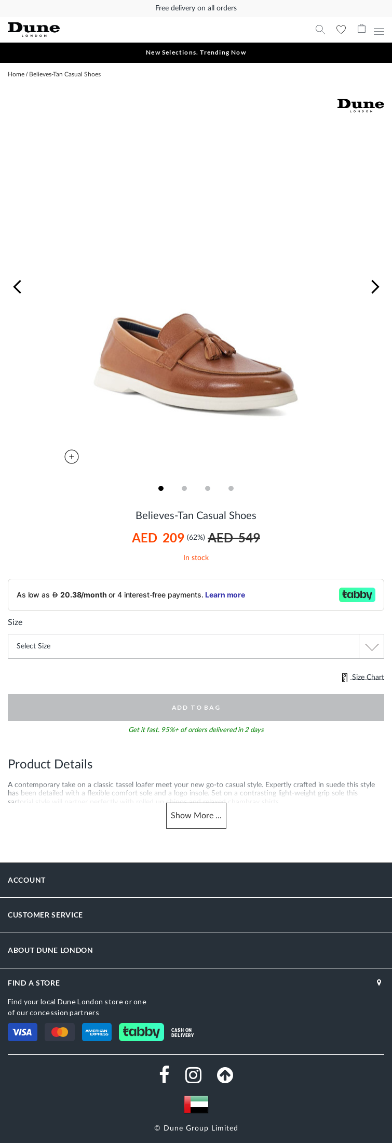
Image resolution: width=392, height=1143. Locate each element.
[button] (17, 287)
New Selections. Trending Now (196, 52)
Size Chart (363, 677)
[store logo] (97, 29)
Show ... (196, 816)
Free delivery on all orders (196, 8)
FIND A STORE (34, 982)
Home (16, 74)
